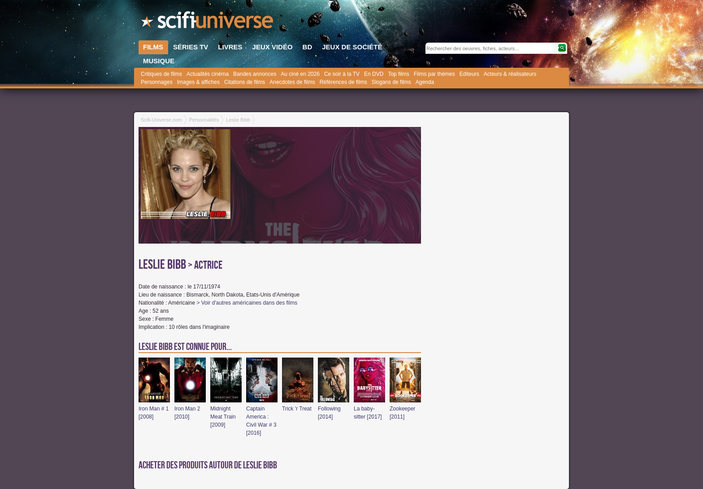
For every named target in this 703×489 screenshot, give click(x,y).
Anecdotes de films (292, 82)
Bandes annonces (254, 74)
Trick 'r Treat (297, 409)
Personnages (157, 82)
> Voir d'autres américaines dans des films (246, 303)
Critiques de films (161, 74)
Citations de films (244, 82)
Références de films (343, 82)
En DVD (373, 74)
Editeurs (469, 74)
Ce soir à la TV (342, 74)
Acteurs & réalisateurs (510, 74)
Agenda (425, 82)
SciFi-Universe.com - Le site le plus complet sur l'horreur (208, 22)
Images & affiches (198, 82)
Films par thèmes (434, 74)
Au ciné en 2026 (300, 74)
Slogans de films (391, 82)
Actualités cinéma (208, 74)
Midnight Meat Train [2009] (223, 417)
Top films (398, 74)
